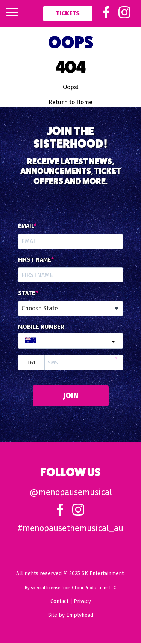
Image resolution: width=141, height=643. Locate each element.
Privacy (82, 601)
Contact (59, 601)
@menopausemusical (70, 492)
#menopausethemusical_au (70, 528)
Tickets (68, 13)
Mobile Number (41, 327)
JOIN (71, 395)
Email (26, 226)
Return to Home (70, 102)
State (26, 293)
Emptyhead (79, 615)
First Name (34, 259)
